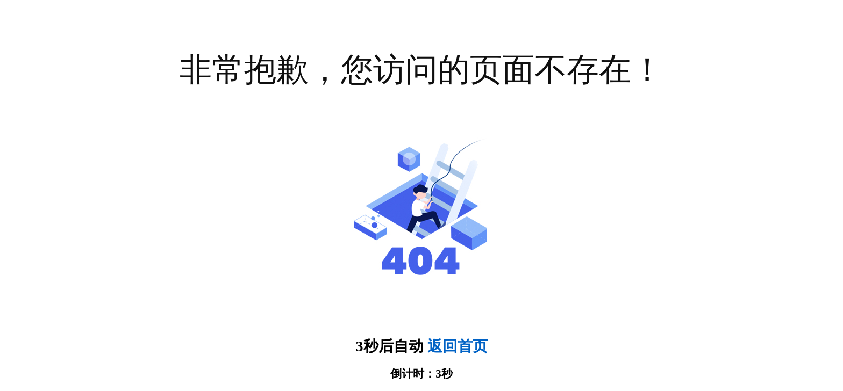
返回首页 (457, 346)
